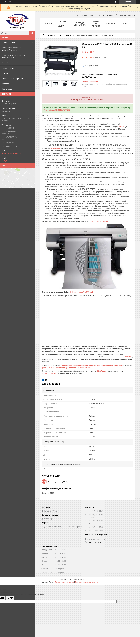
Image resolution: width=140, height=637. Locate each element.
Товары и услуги (8, 42)
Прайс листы (7, 89)
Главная (47, 24)
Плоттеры (67, 35)
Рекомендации (8, 68)
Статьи (5, 73)
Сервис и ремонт (96, 23)
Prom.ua (81, 580)
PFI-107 (122, 127)
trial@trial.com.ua (9, 161)
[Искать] (32, 33)
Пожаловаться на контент (64, 582)
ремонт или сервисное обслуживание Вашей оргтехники (66, 368)
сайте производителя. (99, 221)
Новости (5, 83)
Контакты (111, 24)
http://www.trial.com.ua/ (11, 153)
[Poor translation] (9, 598)
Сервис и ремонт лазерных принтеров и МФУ (13, 56)
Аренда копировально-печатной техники (12, 48)
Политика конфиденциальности (87, 582)
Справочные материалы (12, 78)
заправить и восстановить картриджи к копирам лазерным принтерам (92, 365)
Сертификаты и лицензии (13, 63)
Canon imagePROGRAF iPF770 (57, 110)
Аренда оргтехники (80, 24)
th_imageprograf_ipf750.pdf (81, 292)
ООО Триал (56, 148)
